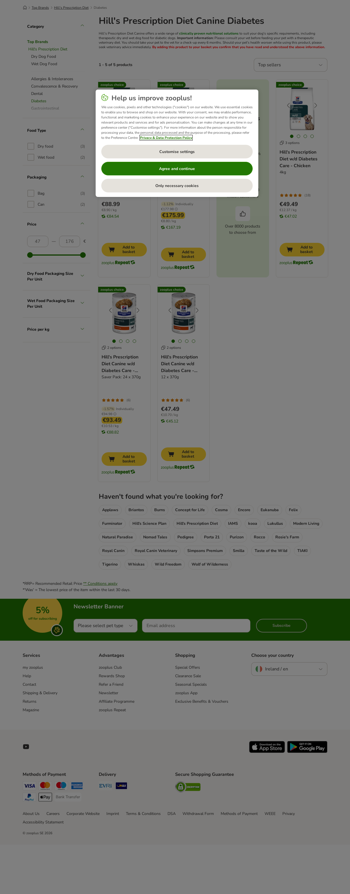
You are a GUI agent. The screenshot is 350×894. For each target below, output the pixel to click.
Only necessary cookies (177, 185)
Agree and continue (177, 168)
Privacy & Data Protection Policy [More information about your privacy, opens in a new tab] (166, 137)
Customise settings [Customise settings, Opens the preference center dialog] (177, 151)
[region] (177, 143)
